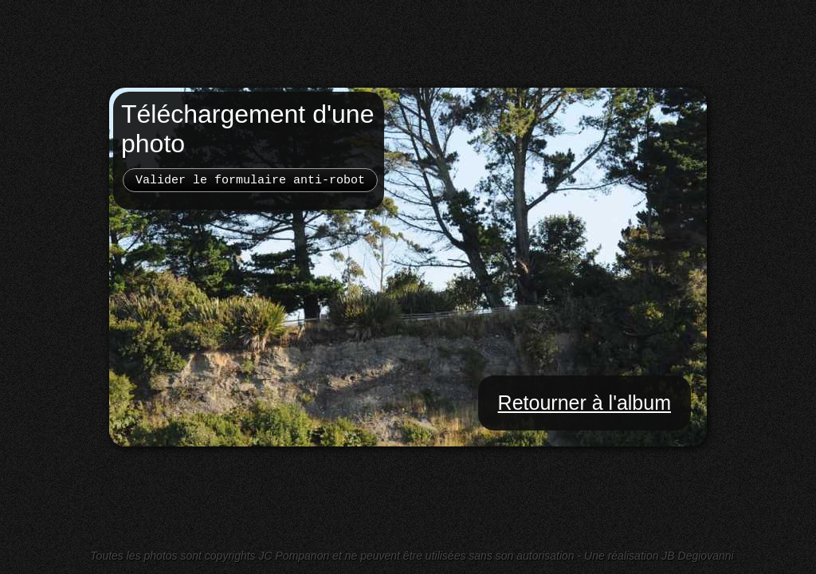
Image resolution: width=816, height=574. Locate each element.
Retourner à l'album (584, 402)
